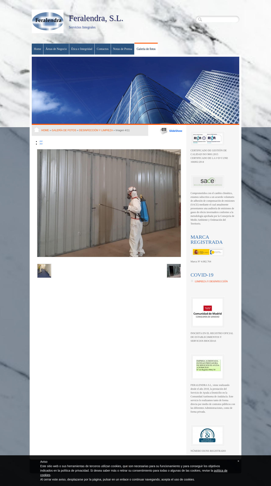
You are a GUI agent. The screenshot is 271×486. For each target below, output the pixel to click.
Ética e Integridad (82, 49)
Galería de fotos (146, 49)
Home (37, 49)
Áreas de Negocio (56, 49)
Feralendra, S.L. (96, 18)
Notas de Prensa (122, 49)
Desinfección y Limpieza (96, 130)
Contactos (103, 49)
